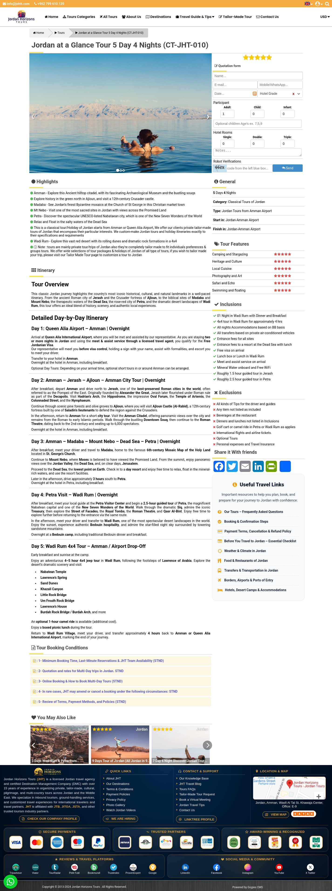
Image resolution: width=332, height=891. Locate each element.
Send (287, 168)
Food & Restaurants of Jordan (246, 560)
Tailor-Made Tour (235, 16)
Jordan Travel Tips (192, 805)
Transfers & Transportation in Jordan (251, 570)
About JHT (113, 778)
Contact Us (267, 16)
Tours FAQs (187, 789)
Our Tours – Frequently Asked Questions (253, 512)
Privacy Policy (115, 799)
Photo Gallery (115, 805)
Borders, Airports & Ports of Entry (248, 580)
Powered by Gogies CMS (247, 887)
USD (323, 16)
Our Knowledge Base (194, 778)
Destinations (158, 16)
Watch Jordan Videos (121, 810)
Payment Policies (118, 794)
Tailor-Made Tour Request (197, 794)
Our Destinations (117, 784)
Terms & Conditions (119, 789)
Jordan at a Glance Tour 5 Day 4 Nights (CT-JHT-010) (109, 32)
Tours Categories (79, 16)
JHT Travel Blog (190, 784)
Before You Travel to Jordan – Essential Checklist (260, 541)
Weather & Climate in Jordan (245, 551)
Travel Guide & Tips (193, 16)
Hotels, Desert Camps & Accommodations (255, 590)
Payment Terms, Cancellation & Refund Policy (257, 531)
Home (51, 16)
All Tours (108, 16)
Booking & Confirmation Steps (246, 521)
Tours (59, 32)
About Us (131, 16)
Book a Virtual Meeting (194, 799)
